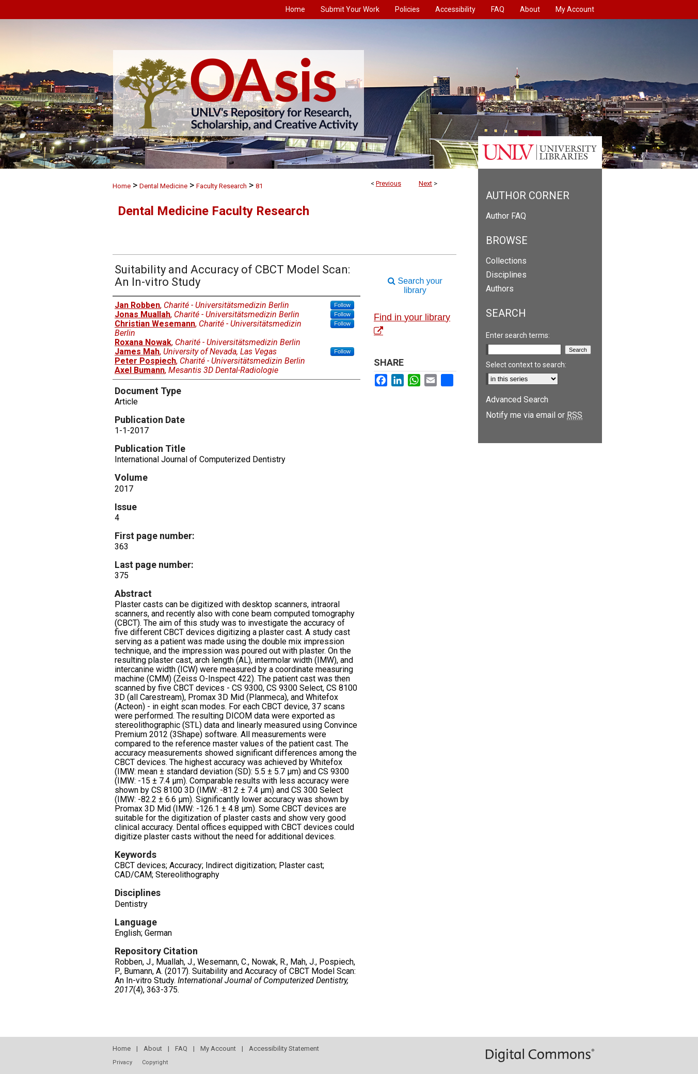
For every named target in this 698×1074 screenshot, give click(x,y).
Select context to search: (526, 365)
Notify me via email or (534, 415)
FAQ (181, 1048)
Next (425, 183)
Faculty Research (221, 186)
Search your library (415, 285)
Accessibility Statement (284, 1048)
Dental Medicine (163, 186)
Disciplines (506, 275)
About (153, 1048)
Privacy (122, 1062)
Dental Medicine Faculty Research (213, 211)
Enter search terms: (518, 335)
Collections (506, 261)
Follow (342, 305)
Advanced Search (517, 399)
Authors (500, 289)
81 (259, 186)
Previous (388, 183)
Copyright (155, 1062)
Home (122, 186)
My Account (218, 1048)
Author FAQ (506, 216)
